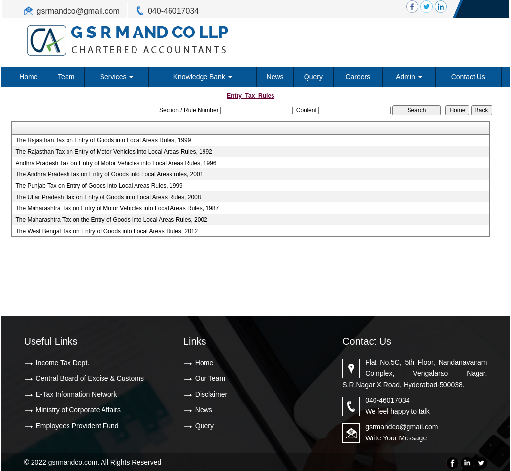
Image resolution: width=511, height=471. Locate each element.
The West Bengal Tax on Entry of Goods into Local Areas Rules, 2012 (106, 231)
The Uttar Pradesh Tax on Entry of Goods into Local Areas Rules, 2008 (108, 197)
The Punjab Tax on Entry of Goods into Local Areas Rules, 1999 (98, 185)
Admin (409, 77)
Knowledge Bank (202, 77)
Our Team (210, 378)
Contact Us (468, 77)
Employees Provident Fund (77, 426)
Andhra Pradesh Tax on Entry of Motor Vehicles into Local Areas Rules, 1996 (115, 163)
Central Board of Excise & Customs (90, 378)
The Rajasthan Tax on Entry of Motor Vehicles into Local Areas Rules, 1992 (113, 151)
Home (28, 77)
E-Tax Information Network (76, 394)
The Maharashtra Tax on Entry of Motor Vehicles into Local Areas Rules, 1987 (117, 208)
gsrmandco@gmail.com (78, 11)
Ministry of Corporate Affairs (78, 410)
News (275, 77)
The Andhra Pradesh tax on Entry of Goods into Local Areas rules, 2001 (109, 174)
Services (117, 77)
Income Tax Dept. (63, 363)
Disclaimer (211, 394)
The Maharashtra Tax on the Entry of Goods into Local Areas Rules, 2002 (111, 219)
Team (66, 77)
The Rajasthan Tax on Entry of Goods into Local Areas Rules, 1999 (103, 140)
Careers (357, 77)
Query (313, 77)
